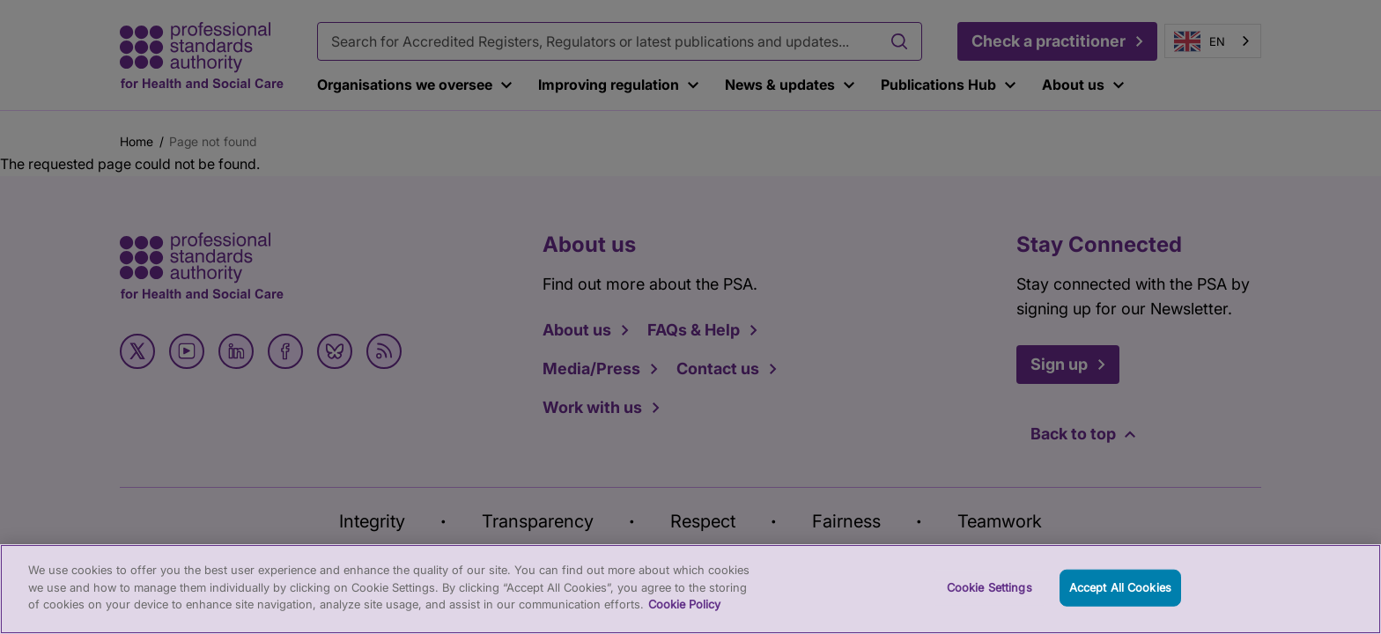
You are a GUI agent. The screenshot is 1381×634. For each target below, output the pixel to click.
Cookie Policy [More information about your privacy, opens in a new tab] (684, 623)
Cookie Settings (989, 606)
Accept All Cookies (1120, 606)
